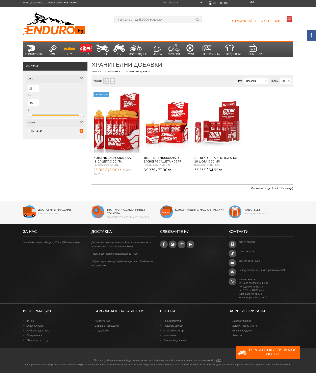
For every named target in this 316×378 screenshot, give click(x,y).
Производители (172, 320)
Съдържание (102, 330)
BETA (86, 50)
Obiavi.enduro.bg (37, 340)
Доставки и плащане (54, 209)
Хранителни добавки (137, 71)
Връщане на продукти (107, 325)
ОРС (218, 360)
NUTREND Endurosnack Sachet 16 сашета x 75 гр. (163, 159)
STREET (102, 50)
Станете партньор (173, 330)
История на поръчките (244, 325)
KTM (69, 50)
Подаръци (252, 209)
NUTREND (36, 130)
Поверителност (35, 335)
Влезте (43, 2)
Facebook (164, 244)
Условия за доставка (38, 330)
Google (181, 244)
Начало (96, 71)
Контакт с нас (102, 320)
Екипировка (34, 50)
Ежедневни (232, 50)
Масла (157, 50)
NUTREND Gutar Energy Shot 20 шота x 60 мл (215, 159)
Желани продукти (242, 330)
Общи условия (34, 325)
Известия (237, 335)
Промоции (254, 50)
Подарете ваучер (173, 325)
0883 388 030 (220, 2)
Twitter (173, 244)
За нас (30, 320)
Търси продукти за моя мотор (267, 352)
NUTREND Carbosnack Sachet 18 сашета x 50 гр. (116, 159)
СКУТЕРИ (174, 50)
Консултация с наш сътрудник (199, 209)
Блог (252, 1)
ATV (119, 50)
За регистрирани (241, 320)
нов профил (70, 2)
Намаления (169, 335)
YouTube (190, 244)
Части (53, 50)
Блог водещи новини (175, 340)
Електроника (210, 50)
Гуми (190, 50)
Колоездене (138, 50)
